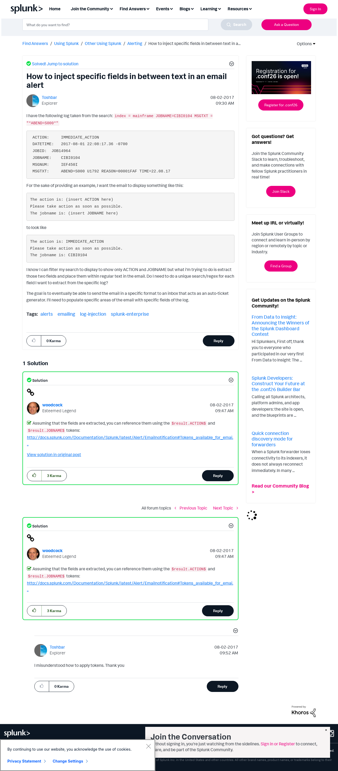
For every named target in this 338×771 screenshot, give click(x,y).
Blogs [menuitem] (185, 8)
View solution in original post (54, 454)
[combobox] (137, 25)
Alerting (134, 43)
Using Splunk (66, 43)
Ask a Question (286, 24)
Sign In (315, 9)
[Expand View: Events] (171, 8)
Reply (218, 340)
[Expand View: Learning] (219, 8)
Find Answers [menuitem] (133, 8)
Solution (39, 380)
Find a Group (281, 266)
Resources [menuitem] (238, 8)
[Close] (148, 746)
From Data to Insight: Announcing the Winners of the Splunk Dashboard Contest (280, 325)
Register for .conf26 (280, 105)
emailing (66, 314)
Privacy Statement (24, 761)
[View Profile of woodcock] (52, 404)
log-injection (93, 314)
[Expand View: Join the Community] (111, 8)
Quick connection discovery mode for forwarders (272, 438)
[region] (77, 755)
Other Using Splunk (103, 43)
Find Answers (35, 43)
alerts (46, 314)
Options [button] (302, 43)
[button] (230, 64)
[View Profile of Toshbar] (49, 97)
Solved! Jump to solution (55, 63)
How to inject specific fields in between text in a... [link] (194, 43)
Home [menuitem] (54, 8)
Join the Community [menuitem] (90, 8)
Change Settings (68, 761)
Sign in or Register (278, 743)
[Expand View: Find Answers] (148, 8)
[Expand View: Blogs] (192, 8)
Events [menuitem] (162, 8)
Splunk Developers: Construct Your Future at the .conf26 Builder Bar (278, 383)
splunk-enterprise (130, 314)
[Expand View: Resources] (250, 8)
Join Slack (280, 191)
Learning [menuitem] (208, 8)
